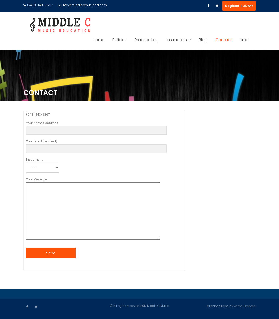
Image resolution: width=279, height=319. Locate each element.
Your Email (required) (96, 146)
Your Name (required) (96, 127)
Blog (203, 40)
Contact (223, 40)
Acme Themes (245, 306)
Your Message (93, 209)
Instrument (42, 164)
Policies (119, 40)
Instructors (177, 40)
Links (244, 40)
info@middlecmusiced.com (82, 5)
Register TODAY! (239, 5)
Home (98, 40)
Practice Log (146, 40)
